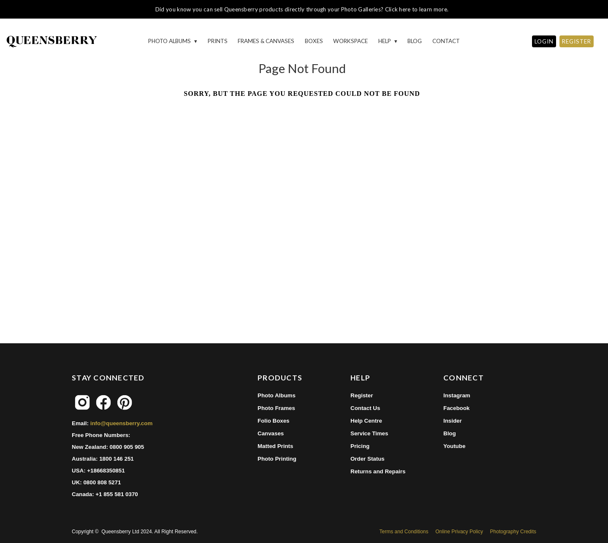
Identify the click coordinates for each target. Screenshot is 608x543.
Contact (446, 41)
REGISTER (576, 41)
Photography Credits (513, 532)
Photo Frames (276, 408)
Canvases (271, 433)
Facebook (456, 408)
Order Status (367, 459)
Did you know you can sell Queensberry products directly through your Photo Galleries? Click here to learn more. (301, 9)
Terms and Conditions (403, 532)
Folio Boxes (274, 421)
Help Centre (366, 421)
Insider (452, 421)
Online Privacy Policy (459, 532)
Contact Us (365, 408)
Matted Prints (275, 446)
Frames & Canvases (266, 41)
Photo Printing (277, 459)
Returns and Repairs (377, 471)
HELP (385, 41)
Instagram (456, 395)
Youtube (454, 446)
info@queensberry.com (121, 423)
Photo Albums (170, 41)
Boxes (314, 41)
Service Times (369, 433)
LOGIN (544, 41)
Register (361, 395)
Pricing (359, 446)
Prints (218, 41)
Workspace (350, 41)
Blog (414, 41)
